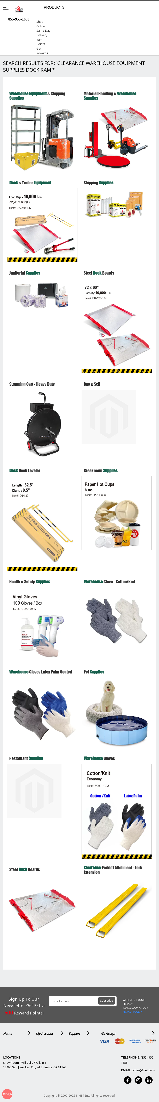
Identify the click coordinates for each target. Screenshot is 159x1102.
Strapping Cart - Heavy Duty (32, 387)
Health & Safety (29, 585)
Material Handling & (110, 99)
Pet (94, 675)
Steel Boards (99, 276)
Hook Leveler (24, 474)
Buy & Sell (92, 387)
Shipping (98, 186)
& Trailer (30, 186)
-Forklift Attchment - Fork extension (113, 874)
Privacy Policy (132, 1011)
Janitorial (24, 276)
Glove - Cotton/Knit (109, 585)
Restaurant (26, 762)
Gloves (99, 762)
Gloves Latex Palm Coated (40, 675)
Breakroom (100, 474)
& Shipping (37, 99)
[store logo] (19, 9)
